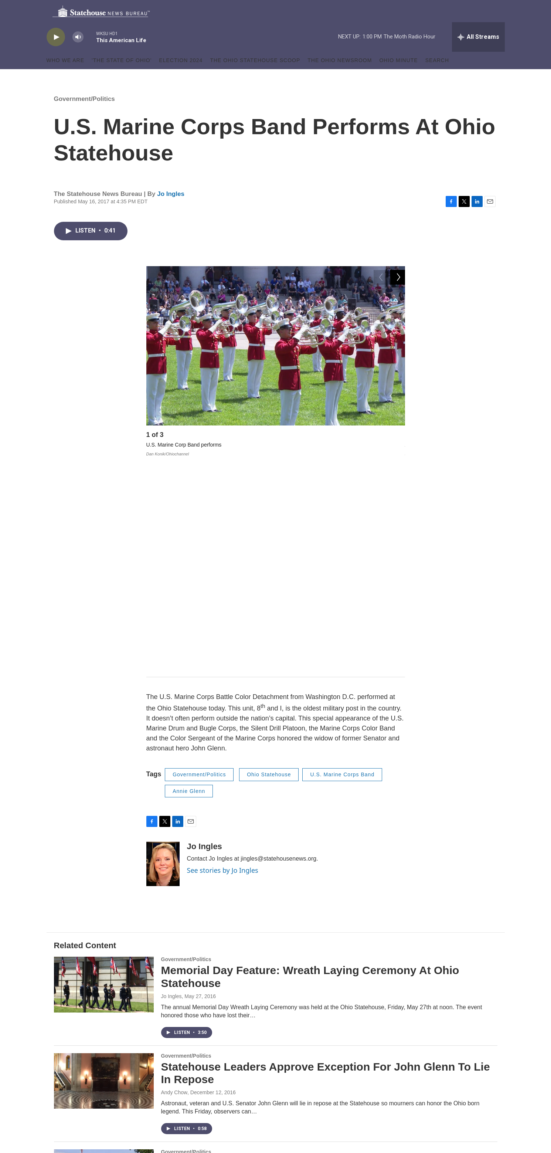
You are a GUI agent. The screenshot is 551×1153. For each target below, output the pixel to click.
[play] (56, 54)
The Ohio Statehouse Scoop (255, 77)
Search (437, 77)
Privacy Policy (221, 1097)
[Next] (397, 453)
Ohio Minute (398, 77)
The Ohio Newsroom (339, 77)
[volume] (78, 53)
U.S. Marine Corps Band (342, 574)
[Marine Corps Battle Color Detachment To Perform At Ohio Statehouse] (104, 977)
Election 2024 (181, 77)
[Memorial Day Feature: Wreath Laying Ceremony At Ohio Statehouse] (104, 784)
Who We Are (66, 77)
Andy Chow (174, 892)
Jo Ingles (170, 210)
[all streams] (478, 53)
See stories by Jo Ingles (222, 670)
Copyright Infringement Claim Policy (246, 1103)
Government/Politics (84, 115)
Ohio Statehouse (269, 574)
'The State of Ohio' (122, 77)
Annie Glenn (189, 591)
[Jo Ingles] (163, 664)
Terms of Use (220, 1091)
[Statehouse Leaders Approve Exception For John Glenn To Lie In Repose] (104, 881)
